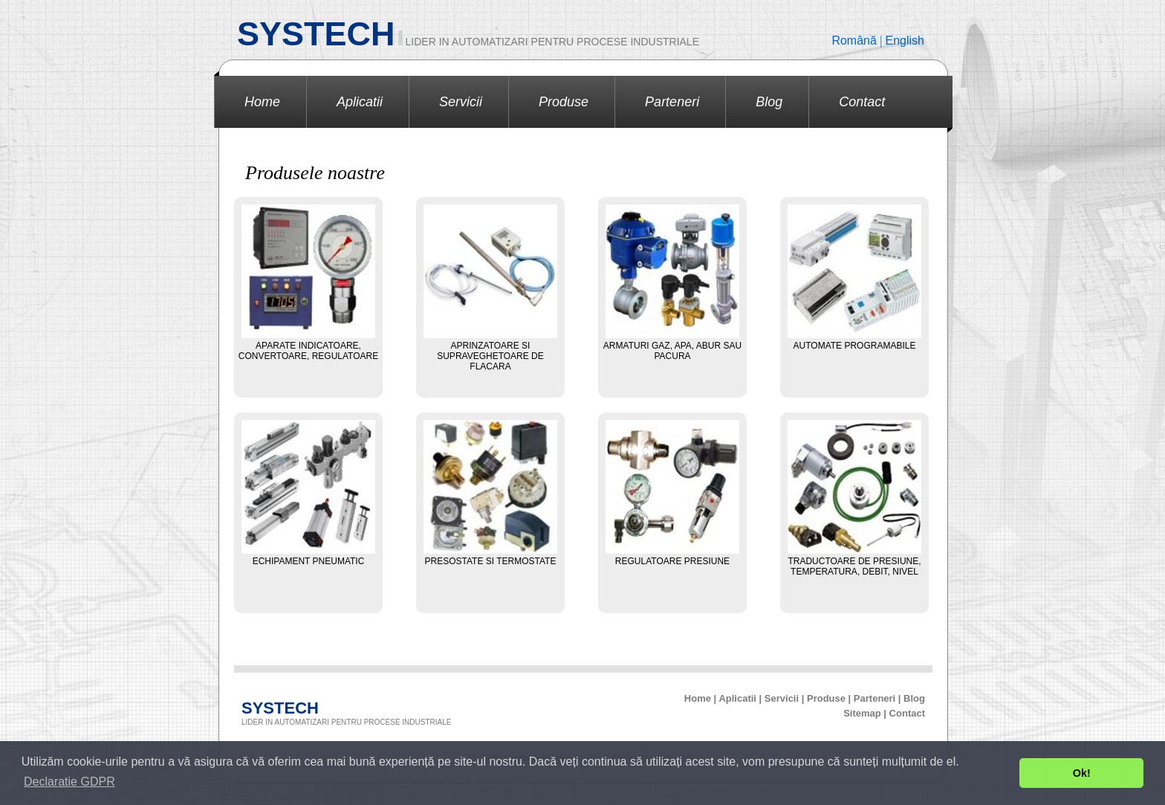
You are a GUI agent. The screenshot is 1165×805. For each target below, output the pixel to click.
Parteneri (672, 101)
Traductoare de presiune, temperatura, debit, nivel (854, 566)
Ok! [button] (1082, 773)
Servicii (460, 101)
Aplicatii (360, 101)
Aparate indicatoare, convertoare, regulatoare (308, 350)
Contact (862, 101)
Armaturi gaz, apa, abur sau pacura (672, 350)
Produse (563, 101)
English (905, 40)
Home (262, 101)
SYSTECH (316, 34)
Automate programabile (855, 345)
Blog (769, 101)
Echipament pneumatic (309, 561)
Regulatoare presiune (672, 561)
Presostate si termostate (490, 561)
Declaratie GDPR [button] (69, 781)
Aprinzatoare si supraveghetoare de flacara (490, 356)
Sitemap (862, 713)
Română (855, 40)
